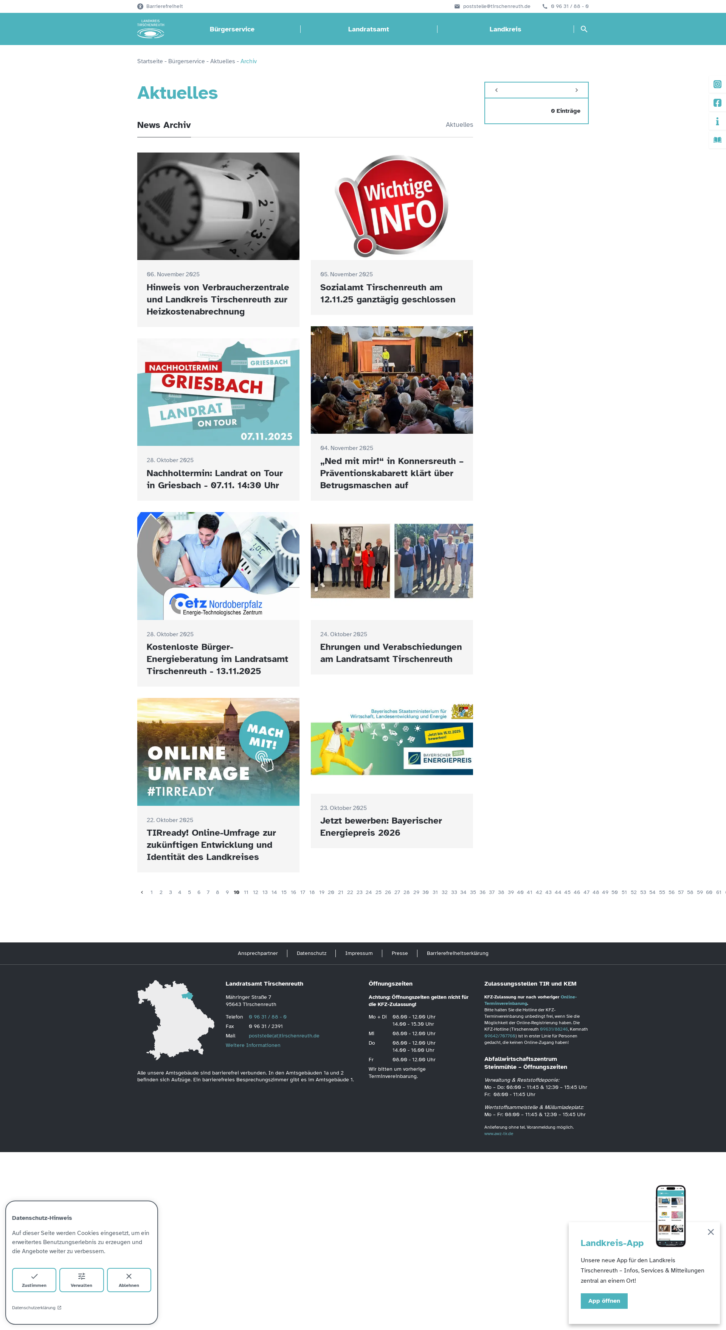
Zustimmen (34, 1280)
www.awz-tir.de (498, 1133)
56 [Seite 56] (672, 892)
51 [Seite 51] (624, 892)
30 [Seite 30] (425, 892)
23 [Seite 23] (360, 892)
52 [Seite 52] (634, 892)
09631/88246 (554, 1029)
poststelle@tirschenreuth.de (497, 6)
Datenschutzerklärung (37, 1307)
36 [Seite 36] (482, 892)
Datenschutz (311, 953)
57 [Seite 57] (681, 892)
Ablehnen (129, 1280)
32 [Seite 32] (445, 892)
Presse (400, 953)
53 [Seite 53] (643, 892)
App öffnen (604, 1301)
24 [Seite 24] (369, 892)
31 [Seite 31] (435, 892)
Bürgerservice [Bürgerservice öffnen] (232, 29)
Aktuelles (459, 124)
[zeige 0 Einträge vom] (536, 111)
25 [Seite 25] (378, 892)
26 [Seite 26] (388, 892)
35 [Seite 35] (473, 892)
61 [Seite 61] (718, 892)
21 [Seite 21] (340, 892)
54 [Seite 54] (652, 892)
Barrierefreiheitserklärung (458, 953)
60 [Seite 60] (709, 892)
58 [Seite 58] (690, 892)
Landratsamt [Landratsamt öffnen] (368, 29)
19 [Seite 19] (321, 892)
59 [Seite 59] (700, 892)
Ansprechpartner (258, 953)
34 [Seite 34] (463, 892)
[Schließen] (711, 1233)
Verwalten (81, 1280)
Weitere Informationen (253, 1045)
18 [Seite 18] (312, 892)
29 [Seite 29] (416, 892)
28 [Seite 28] (406, 892)
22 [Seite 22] (350, 892)
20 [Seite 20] (331, 892)
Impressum (359, 953)
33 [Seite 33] (454, 892)
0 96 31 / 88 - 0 (570, 6)
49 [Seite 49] (605, 892)
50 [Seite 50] (614, 892)
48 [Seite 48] (596, 892)
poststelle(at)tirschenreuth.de (284, 1036)
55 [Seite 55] (662, 892)
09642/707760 (499, 1036)
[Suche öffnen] (584, 29)
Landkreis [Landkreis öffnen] (505, 29)
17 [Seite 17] (302, 892)
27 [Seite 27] (397, 892)
